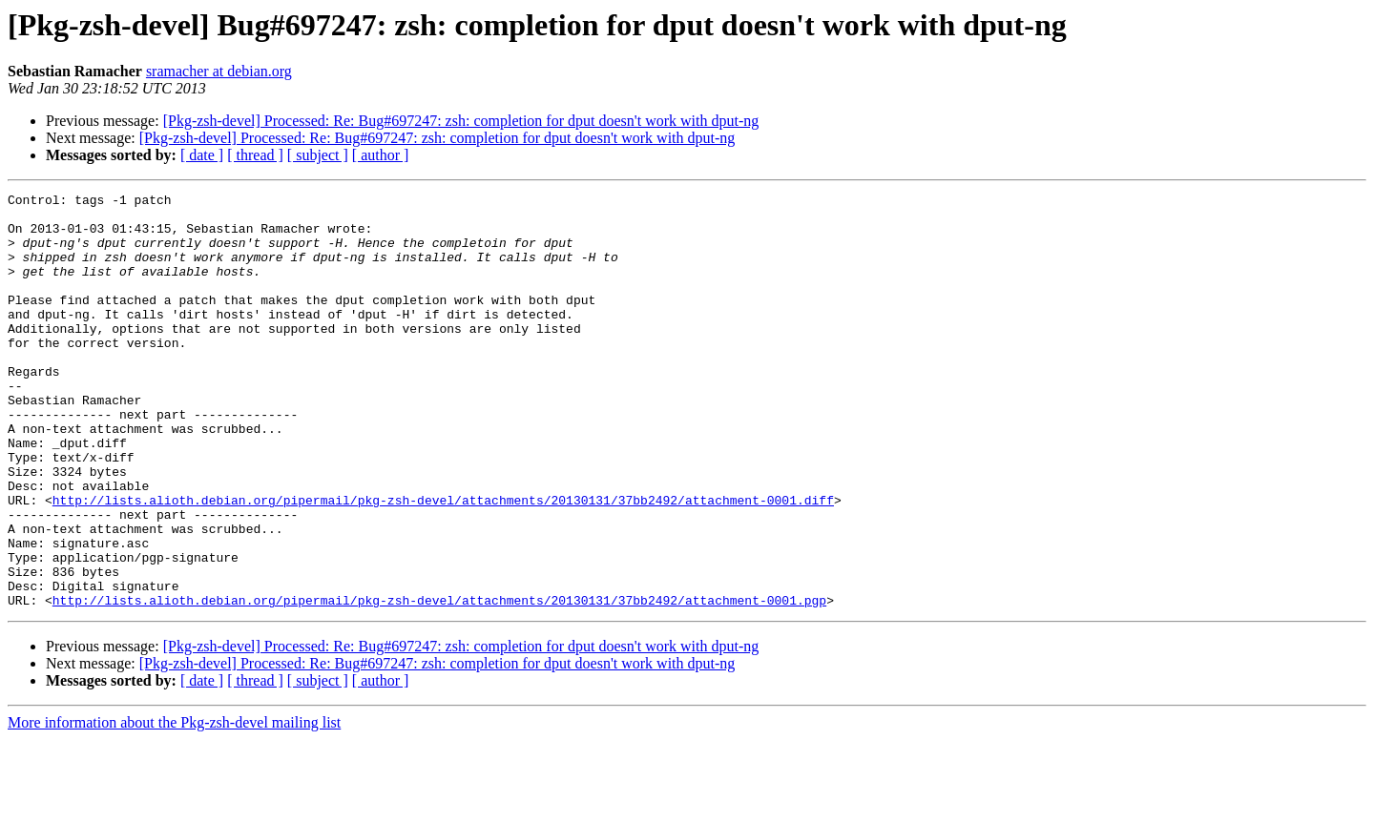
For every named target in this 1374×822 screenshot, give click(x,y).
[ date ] (201, 155)
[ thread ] (255, 155)
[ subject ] (317, 155)
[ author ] (380, 155)
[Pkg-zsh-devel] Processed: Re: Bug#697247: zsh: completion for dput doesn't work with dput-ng (461, 121)
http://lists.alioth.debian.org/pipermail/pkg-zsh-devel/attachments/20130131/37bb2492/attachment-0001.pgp (439, 682)
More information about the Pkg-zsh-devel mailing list (174, 805)
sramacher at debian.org (219, 71)
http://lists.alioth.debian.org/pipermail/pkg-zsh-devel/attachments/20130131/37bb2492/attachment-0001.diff (443, 562)
